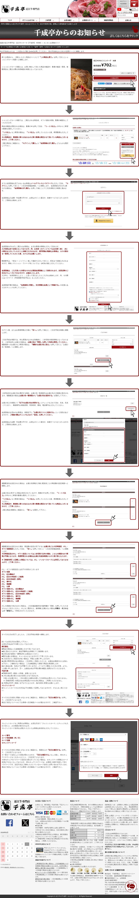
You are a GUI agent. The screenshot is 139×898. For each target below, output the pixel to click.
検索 (136, 15)
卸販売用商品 (108, 20)
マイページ (123, 6)
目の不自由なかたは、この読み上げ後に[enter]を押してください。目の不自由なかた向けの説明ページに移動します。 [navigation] (43, 51)
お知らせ (128, 20)
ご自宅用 (48, 20)
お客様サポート (87, 20)
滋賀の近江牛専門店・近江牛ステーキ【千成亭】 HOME (20, 43)
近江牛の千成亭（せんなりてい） (67, 896)
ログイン (123, 1)
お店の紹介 (68, 20)
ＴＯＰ (10, 20)
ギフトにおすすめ (28, 20)
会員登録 (123, 4)
